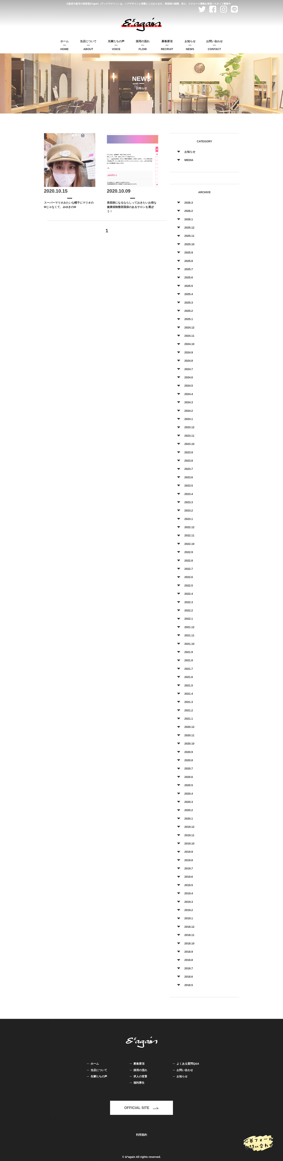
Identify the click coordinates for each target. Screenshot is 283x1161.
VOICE (116, 45)
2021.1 (188, 718)
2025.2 (188, 310)
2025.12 (189, 227)
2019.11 (189, 835)
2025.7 (188, 269)
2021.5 (188, 685)
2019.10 (189, 843)
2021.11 (189, 635)
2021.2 (188, 710)
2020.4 (188, 793)
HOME (64, 45)
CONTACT (214, 45)
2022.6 (188, 577)
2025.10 (189, 244)
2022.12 (189, 527)
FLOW (143, 45)
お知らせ (189, 151)
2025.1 (188, 319)
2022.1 (188, 618)
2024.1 (188, 419)
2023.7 (188, 468)
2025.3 (188, 302)
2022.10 (189, 543)
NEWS (190, 45)
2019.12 (189, 826)
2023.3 (188, 502)
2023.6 (188, 477)
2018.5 (188, 985)
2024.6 (188, 377)
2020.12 (189, 726)
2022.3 (188, 602)
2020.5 (188, 785)
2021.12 (189, 627)
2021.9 (188, 652)
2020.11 (189, 735)
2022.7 (188, 568)
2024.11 (189, 335)
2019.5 (188, 885)
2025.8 (188, 261)
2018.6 (188, 976)
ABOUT (88, 45)
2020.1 (188, 818)
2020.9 (188, 752)
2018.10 (189, 943)
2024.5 (188, 385)
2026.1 (188, 219)
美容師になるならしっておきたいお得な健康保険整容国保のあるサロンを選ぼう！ (131, 207)
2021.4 (188, 693)
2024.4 (188, 394)
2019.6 (188, 876)
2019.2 (188, 910)
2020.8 (188, 760)
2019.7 (188, 868)
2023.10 (189, 444)
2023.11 (189, 435)
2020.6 (188, 777)
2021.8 (188, 660)
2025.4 (188, 294)
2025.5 (188, 285)
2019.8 (188, 860)
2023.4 (188, 494)
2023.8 (188, 460)
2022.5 (188, 585)
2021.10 (189, 643)
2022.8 (188, 560)
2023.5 (188, 485)
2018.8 (188, 960)
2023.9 (188, 452)
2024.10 (189, 344)
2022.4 (188, 593)
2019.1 (188, 918)
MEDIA (188, 160)
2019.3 (188, 901)
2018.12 (189, 926)
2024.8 (188, 360)
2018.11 (189, 935)
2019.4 (188, 893)
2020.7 (188, 768)
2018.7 (188, 968)
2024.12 (189, 327)
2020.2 (188, 810)
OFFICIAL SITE (141, 1108)
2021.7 (188, 668)
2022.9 (188, 552)
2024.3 (188, 402)
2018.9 (188, 951)
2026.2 (188, 210)
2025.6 (188, 277)
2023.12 (189, 427)
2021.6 (188, 677)
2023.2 (188, 510)
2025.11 (189, 235)
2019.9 (188, 851)
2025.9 (188, 252)
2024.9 (188, 352)
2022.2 (188, 610)
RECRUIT (167, 45)
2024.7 (188, 369)
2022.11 (189, 535)
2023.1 (188, 519)
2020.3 (188, 801)
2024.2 (188, 410)
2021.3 (188, 702)
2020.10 (189, 743)
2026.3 (188, 202)
